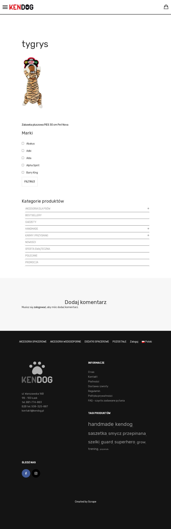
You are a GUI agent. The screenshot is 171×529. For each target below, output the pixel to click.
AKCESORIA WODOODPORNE (65, 341)
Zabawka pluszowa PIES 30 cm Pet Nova (45, 124)
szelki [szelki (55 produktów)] (93, 441)
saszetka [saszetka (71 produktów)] (97, 433)
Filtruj (29, 181)
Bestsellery (33, 215)
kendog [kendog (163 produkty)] (124, 424)
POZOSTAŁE (119, 341)
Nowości (30, 242)
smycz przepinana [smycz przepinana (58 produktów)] (127, 433)
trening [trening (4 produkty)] (93, 449)
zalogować (40, 307)
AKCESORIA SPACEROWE (33, 341)
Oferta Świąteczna (37, 248)
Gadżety (30, 222)
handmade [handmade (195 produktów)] (101, 424)
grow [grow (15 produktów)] (141, 442)
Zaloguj (134, 341)
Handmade (31, 228)
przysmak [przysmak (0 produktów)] (104, 449)
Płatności (93, 381)
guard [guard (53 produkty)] (107, 441)
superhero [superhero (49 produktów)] (125, 441)
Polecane (31, 255)
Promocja (31, 262)
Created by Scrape (85, 501)
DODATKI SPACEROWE (97, 341)
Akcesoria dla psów (37, 208)
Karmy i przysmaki (36, 235)
